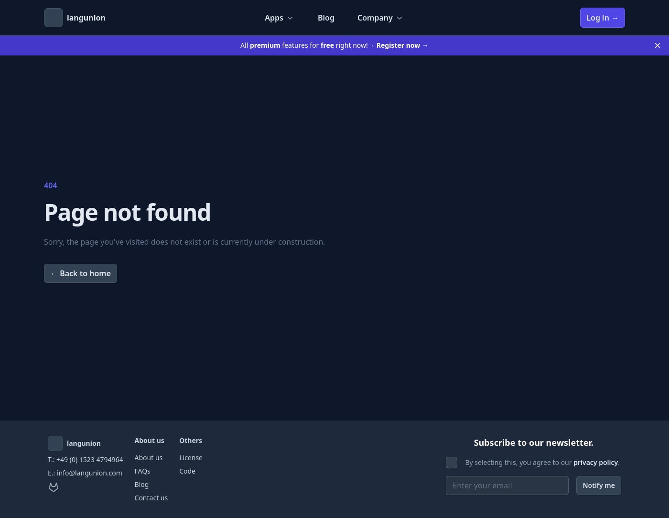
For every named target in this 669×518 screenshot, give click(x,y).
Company (380, 17)
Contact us (151, 497)
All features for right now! (334, 45)
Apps (280, 17)
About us (149, 457)
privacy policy (595, 462)
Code (187, 470)
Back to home (80, 273)
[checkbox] (451, 462)
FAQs (143, 470)
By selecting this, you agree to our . (542, 462)
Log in (602, 17)
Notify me (599, 485)
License (191, 457)
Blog (326, 17)
